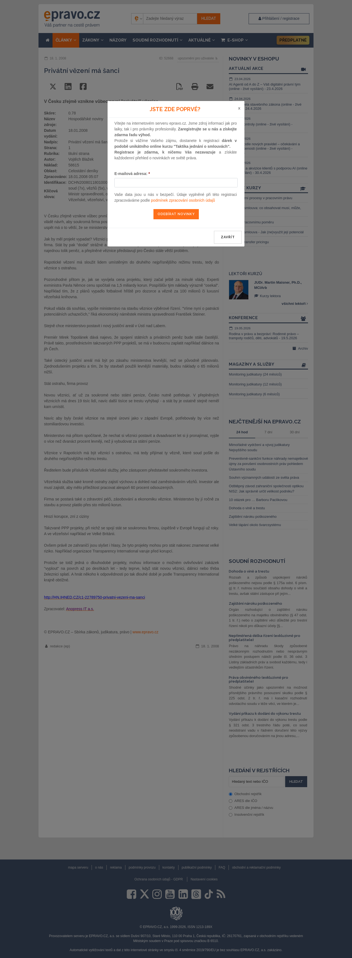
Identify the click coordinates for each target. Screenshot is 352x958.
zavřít (228, 237)
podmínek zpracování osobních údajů (183, 200)
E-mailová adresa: (132, 173)
